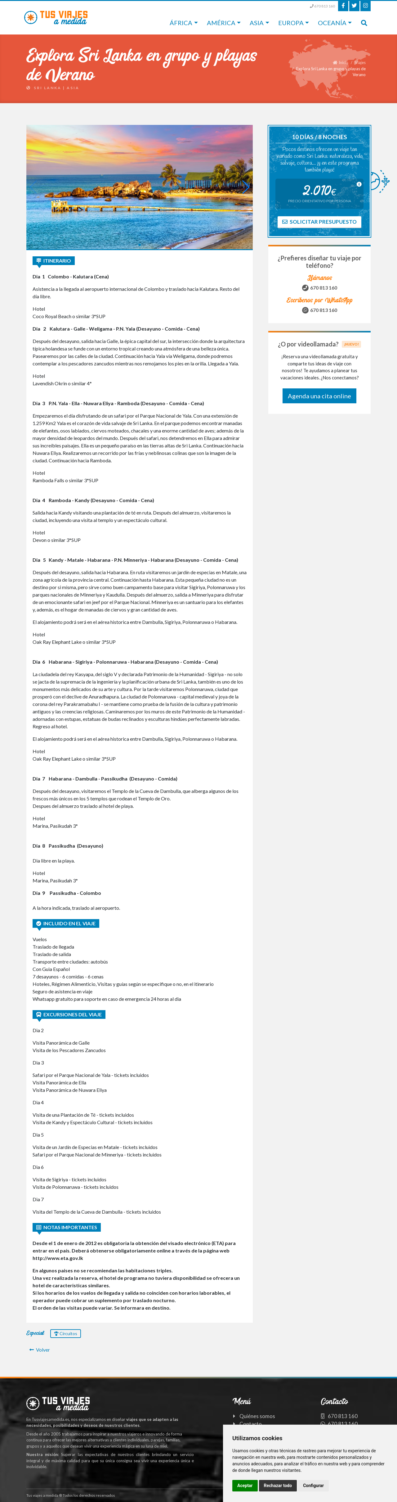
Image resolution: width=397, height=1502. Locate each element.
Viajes (360, 62)
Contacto (250, 1424)
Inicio (340, 62)
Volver (39, 1350)
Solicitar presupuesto (319, 221)
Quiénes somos (257, 1416)
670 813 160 (322, 6)
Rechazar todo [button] (278, 1485)
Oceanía (332, 22)
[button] (139, 245)
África (181, 22)
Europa (291, 22)
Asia (257, 22)
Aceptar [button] (245, 1485)
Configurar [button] (313, 1485)
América (221, 22)
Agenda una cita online (319, 396)
